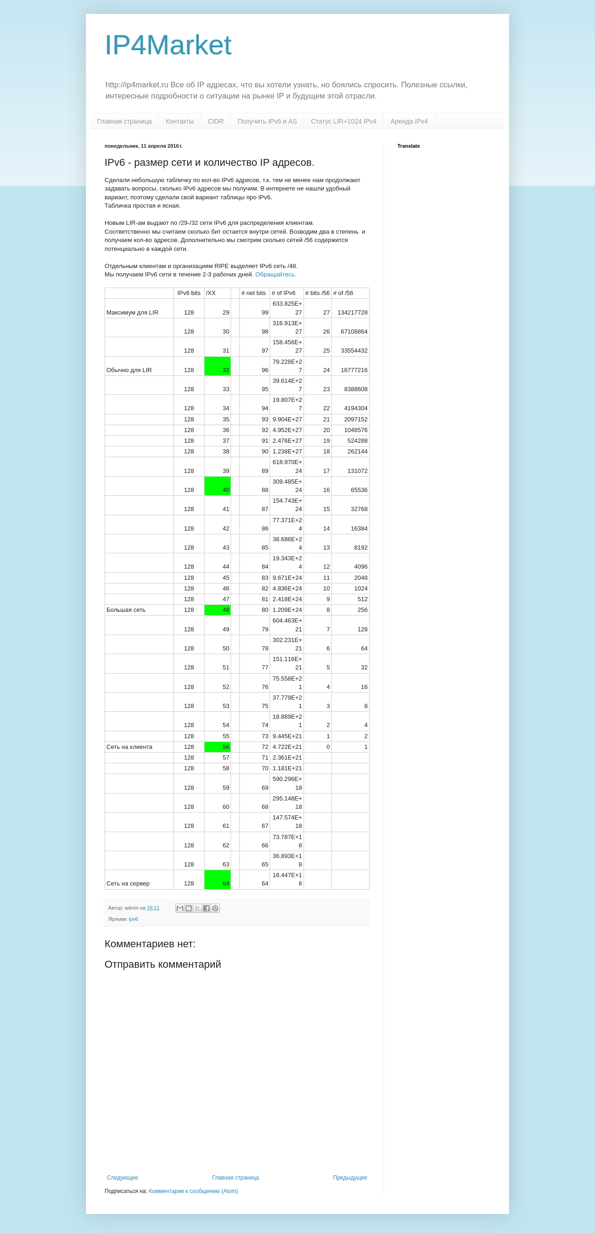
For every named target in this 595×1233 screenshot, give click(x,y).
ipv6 (133, 919)
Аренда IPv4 (409, 121)
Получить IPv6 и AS (267, 121)
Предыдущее (350, 1177)
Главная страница (124, 121)
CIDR (216, 121)
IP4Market (168, 44)
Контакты (180, 121)
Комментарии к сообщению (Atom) (193, 1191)
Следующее (122, 1177)
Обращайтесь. (275, 274)
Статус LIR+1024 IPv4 (344, 121)
